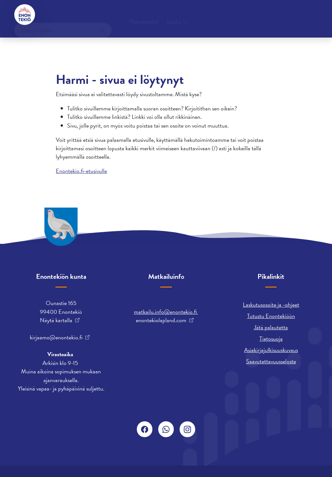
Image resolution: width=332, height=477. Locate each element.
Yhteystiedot (63, 14)
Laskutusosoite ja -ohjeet (271, 304)
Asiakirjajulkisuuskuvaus (271, 350)
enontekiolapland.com (161, 320)
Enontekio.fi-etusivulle (81, 170)
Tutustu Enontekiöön (271, 316)
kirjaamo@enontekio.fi (56, 337)
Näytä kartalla (56, 320)
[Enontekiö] (24, 14)
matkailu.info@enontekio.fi (166, 311)
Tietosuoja (271, 338)
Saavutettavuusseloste (271, 361)
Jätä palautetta (271, 327)
